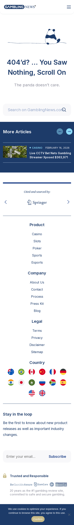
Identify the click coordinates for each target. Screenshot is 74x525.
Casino (37, 147)
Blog (37, 311)
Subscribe (57, 456)
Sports (37, 255)
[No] (69, 515)
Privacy (37, 338)
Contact (37, 289)
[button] (60, 131)
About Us (37, 282)
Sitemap (37, 352)
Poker (37, 248)
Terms (37, 331)
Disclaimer (37, 345)
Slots (37, 241)
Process (37, 296)
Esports (37, 262)
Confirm (38, 519)
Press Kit (37, 304)
